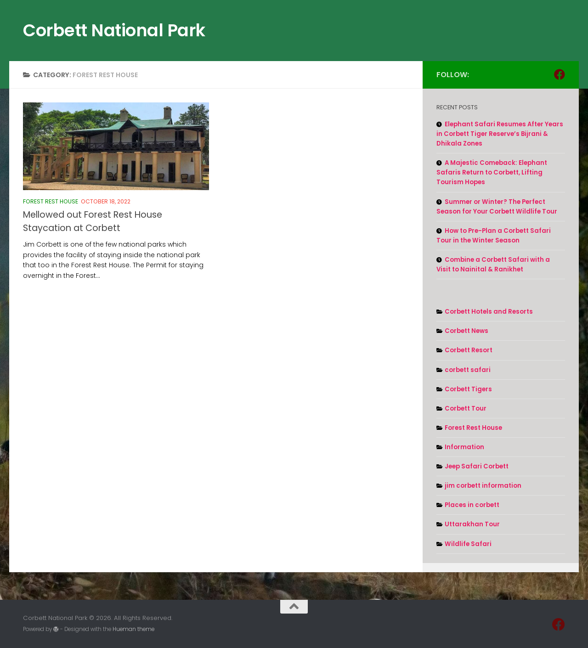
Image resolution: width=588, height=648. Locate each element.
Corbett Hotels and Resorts (489, 311)
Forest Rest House (50, 201)
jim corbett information (483, 485)
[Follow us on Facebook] (559, 74)
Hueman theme (133, 629)
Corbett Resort (468, 350)
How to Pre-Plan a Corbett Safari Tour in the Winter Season (493, 235)
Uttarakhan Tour (472, 524)
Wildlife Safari (468, 544)
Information (464, 447)
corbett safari (468, 370)
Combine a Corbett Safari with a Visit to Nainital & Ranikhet (493, 264)
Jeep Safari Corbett (477, 466)
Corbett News (466, 331)
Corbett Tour (465, 408)
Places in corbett (472, 505)
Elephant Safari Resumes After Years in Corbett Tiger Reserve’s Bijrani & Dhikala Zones (499, 134)
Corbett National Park (114, 30)
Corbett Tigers (468, 389)
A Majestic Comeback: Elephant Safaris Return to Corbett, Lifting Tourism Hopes (491, 172)
